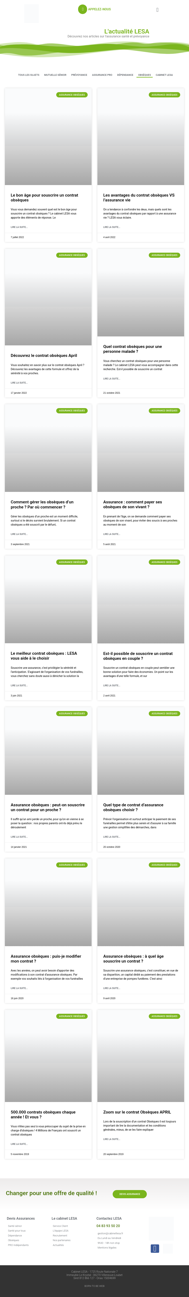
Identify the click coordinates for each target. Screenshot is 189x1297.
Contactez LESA (109, 1218)
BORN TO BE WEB (94, 1286)
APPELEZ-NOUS (99, 9)
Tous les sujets (28, 74)
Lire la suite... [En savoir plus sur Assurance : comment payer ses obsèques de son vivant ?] (111, 534)
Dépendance (125, 74)
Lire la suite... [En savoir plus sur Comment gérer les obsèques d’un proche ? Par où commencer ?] (19, 534)
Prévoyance (79, 74)
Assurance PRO (102, 74)
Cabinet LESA (164, 74)
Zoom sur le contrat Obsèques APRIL (137, 1112)
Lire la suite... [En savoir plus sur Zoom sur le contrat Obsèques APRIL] (111, 1139)
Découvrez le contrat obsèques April (44, 355)
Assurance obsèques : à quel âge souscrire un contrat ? (133, 958)
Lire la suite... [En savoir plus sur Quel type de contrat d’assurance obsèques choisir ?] (111, 837)
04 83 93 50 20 (108, 1226)
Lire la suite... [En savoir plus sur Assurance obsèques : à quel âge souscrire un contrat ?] (111, 988)
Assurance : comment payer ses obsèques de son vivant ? (132, 504)
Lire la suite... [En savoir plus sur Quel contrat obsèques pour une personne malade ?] (111, 378)
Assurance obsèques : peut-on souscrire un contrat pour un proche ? (48, 807)
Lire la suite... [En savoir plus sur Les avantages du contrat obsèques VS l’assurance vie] (111, 227)
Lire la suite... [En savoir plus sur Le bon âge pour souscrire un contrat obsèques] (19, 227)
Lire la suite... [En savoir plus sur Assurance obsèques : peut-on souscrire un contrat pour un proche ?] (19, 837)
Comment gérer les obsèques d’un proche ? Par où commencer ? (42, 504)
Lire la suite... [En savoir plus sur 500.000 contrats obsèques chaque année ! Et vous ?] (19, 1144)
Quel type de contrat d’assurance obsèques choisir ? (133, 807)
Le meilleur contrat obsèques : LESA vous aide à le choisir (44, 656)
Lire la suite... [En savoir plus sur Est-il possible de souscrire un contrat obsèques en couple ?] (111, 685)
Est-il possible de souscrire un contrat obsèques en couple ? (138, 656)
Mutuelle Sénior (55, 74)
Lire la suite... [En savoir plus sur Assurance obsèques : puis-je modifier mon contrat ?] (19, 988)
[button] (157, 10)
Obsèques (144, 74)
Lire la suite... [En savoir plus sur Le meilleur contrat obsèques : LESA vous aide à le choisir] (19, 685)
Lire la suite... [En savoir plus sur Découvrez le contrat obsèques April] (19, 382)
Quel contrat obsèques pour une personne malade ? (132, 349)
